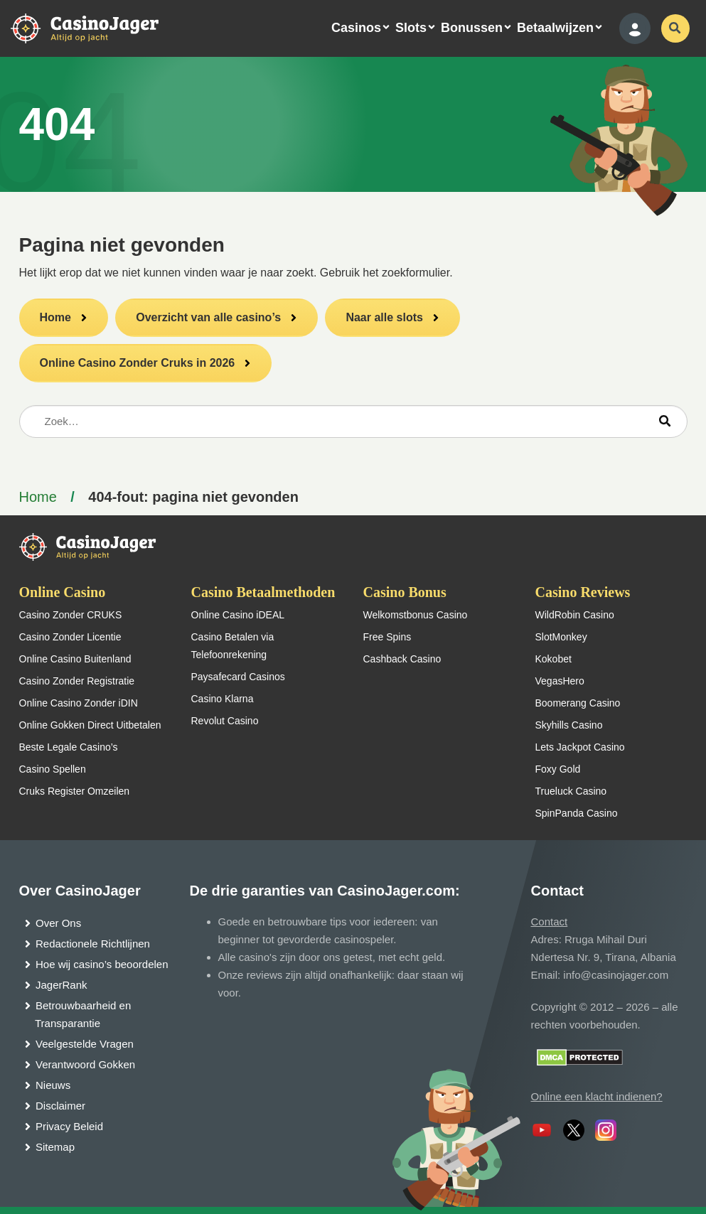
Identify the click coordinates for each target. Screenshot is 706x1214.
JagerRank (61, 985)
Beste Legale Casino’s (68, 747)
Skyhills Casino (569, 725)
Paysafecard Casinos (238, 676)
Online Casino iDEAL (238, 615)
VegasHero (559, 681)
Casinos (356, 28)
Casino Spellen (52, 769)
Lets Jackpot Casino (580, 747)
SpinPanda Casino (576, 813)
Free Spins (387, 637)
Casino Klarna (222, 698)
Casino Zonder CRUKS (70, 615)
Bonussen (472, 28)
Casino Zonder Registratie (77, 681)
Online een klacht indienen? (597, 1096)
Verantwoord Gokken (85, 1064)
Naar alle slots (384, 317)
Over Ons (58, 923)
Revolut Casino (225, 720)
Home (55, 317)
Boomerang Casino (578, 703)
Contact (549, 921)
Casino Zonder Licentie (70, 637)
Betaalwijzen (555, 28)
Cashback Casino (402, 659)
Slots (411, 28)
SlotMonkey (561, 637)
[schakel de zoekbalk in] (675, 28)
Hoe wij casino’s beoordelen (102, 964)
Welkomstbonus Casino (415, 615)
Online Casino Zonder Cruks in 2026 (137, 363)
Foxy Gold (558, 769)
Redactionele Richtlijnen (93, 944)
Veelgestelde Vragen (85, 1044)
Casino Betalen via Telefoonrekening (232, 645)
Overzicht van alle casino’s (208, 317)
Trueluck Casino (571, 791)
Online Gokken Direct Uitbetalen (90, 725)
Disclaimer (60, 1106)
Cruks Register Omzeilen (74, 791)
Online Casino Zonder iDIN (78, 703)
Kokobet (553, 659)
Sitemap (55, 1147)
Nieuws (53, 1085)
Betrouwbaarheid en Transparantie (83, 1014)
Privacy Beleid (69, 1126)
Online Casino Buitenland (75, 659)
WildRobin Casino (574, 615)
